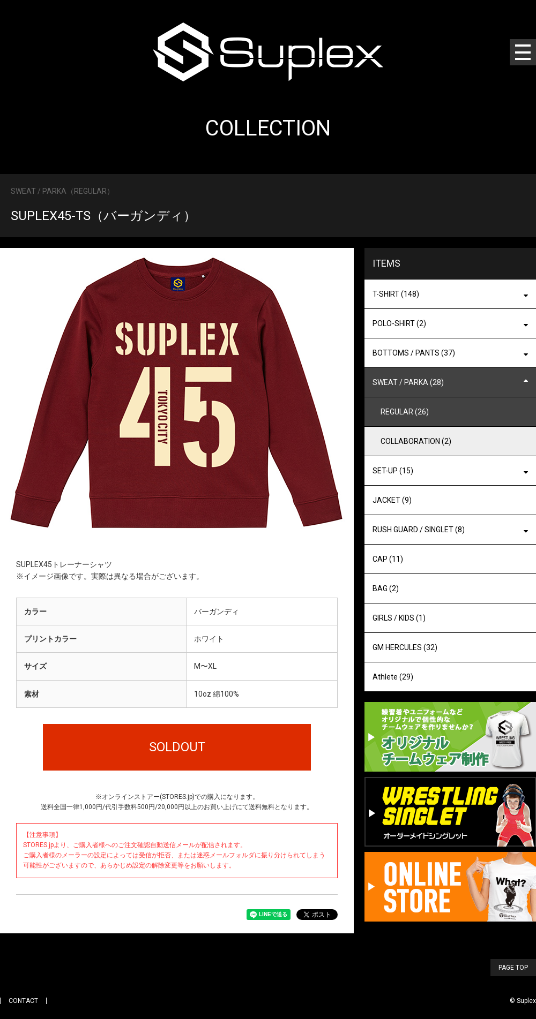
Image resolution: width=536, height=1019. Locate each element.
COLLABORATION (416, 441)
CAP (388, 559)
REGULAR (405, 411)
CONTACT (23, 1001)
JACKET (392, 500)
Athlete (393, 677)
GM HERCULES (405, 647)
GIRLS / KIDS (399, 618)
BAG (386, 588)
